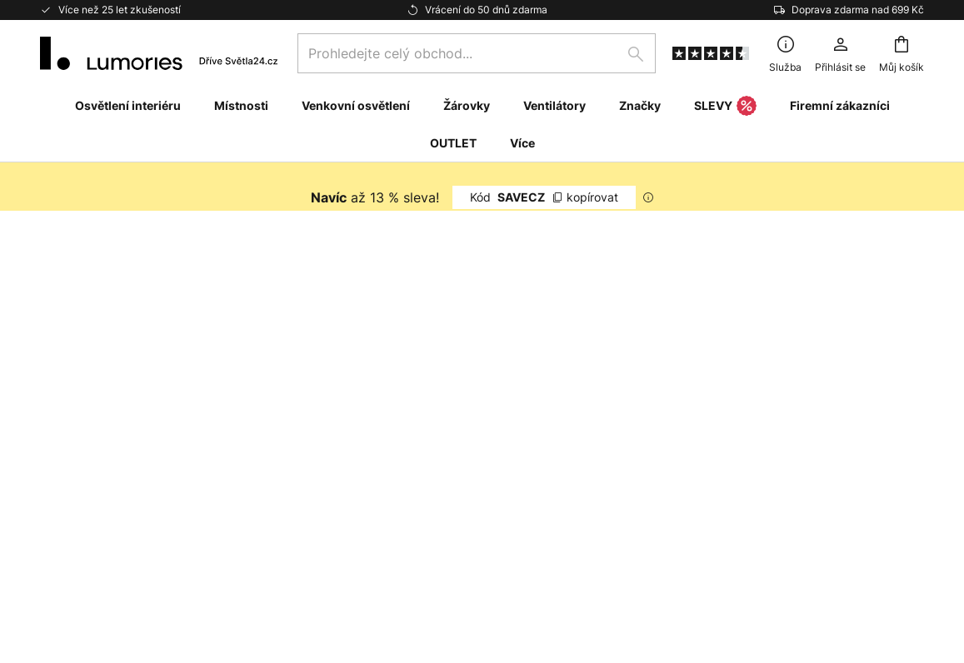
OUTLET (453, 143)
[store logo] (158, 53)
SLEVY (725, 106)
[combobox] (476, 53)
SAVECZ (544, 197)
